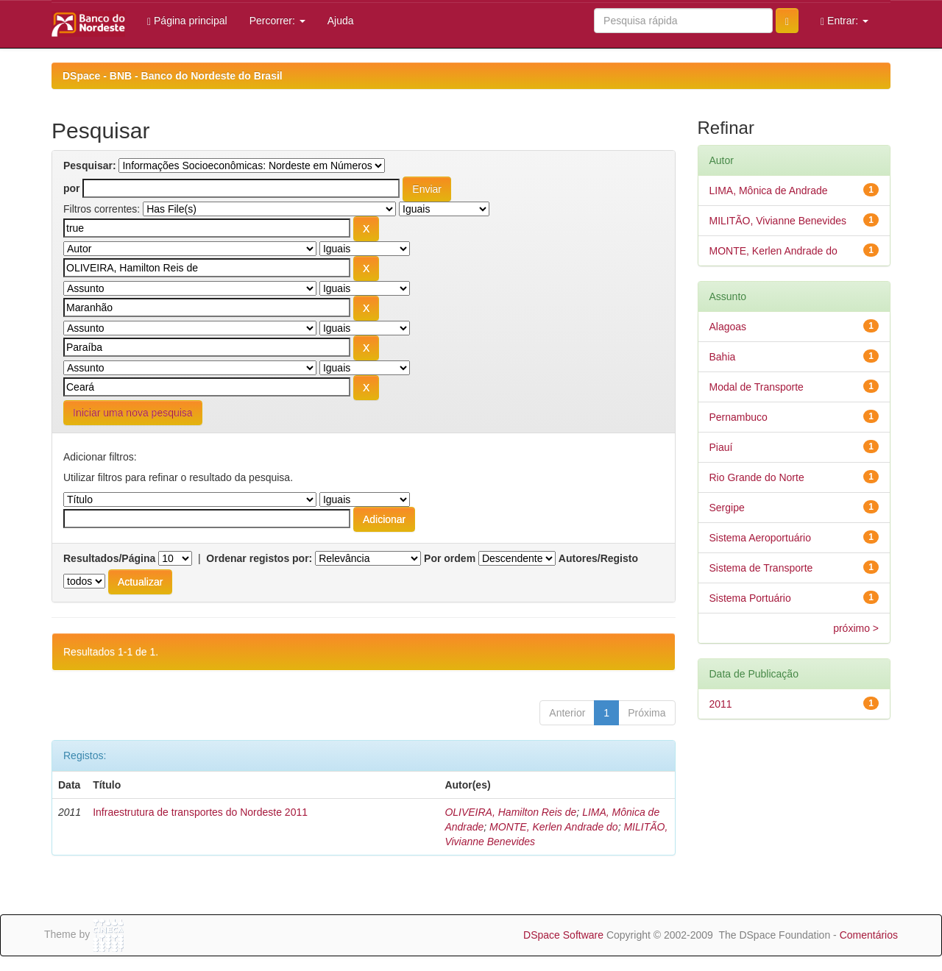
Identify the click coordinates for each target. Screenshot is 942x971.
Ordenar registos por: (259, 558)
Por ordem (449, 558)
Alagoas (728, 326)
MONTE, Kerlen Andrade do (553, 827)
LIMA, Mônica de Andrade (768, 190)
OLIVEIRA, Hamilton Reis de (510, 812)
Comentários (869, 935)
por (71, 188)
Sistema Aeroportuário (760, 538)
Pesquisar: (89, 165)
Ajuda (340, 20)
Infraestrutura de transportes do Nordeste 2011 (200, 812)
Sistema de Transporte (761, 568)
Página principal (187, 21)
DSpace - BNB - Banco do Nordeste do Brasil (173, 76)
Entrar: (844, 21)
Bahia (722, 357)
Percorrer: (277, 20)
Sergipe (727, 507)
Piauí (721, 447)
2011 (720, 704)
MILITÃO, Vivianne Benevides (778, 221)
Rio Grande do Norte (756, 477)
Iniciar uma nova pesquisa (133, 413)
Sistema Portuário (750, 598)
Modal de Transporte (756, 387)
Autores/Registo (598, 558)
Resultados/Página (109, 558)
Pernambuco (738, 417)
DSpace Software (563, 935)
